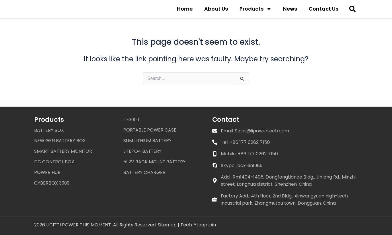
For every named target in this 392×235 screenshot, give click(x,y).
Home (185, 10)
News (290, 10)
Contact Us (323, 10)
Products (255, 10)
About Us (216, 10)
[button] (352, 10)
